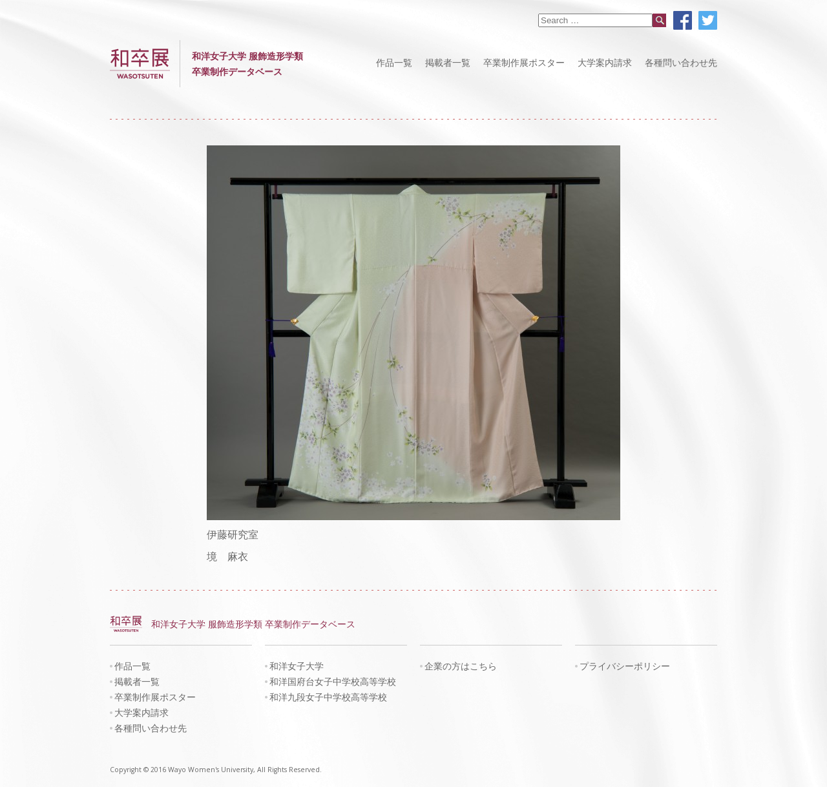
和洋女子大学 (296, 666)
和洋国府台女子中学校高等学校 (332, 681)
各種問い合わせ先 (681, 62)
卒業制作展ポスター (524, 62)
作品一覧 (394, 62)
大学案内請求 (605, 62)
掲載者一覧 (447, 62)
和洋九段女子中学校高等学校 (328, 697)
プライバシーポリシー (625, 666)
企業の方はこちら (460, 666)
